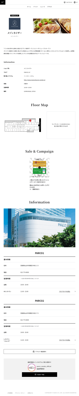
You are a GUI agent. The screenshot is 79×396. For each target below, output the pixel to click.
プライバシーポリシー (20, 393)
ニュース (42, 7)
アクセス (49, 7)
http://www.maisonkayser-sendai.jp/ (34, 80)
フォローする (40, 375)
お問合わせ (30, 393)
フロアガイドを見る (64, 291)
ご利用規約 (10, 393)
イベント (35, 7)
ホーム (29, 7)
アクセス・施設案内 (40, 352)
